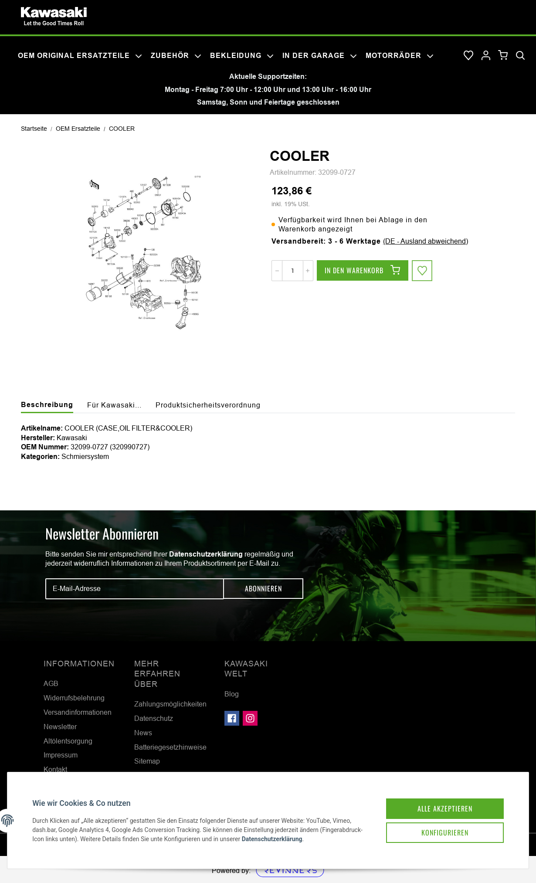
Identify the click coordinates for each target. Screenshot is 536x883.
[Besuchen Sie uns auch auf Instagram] (250, 718)
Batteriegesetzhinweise (170, 747)
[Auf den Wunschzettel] (422, 270)
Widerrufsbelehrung (74, 698)
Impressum (61, 755)
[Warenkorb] (503, 55)
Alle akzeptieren (443, 807)
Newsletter (60, 726)
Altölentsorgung (68, 741)
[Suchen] (520, 55)
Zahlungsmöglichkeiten (170, 704)
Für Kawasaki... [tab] (114, 405)
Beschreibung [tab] (47, 405)
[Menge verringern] (277, 271)
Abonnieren (263, 589)
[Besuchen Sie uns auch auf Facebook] (231, 718)
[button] (486, 55)
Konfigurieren (443, 831)
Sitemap (147, 761)
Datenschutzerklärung (206, 554)
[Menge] (292, 271)
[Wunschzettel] (468, 55)
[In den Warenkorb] (362, 270)
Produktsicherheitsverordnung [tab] (208, 405)
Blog (231, 694)
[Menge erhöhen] (307, 271)
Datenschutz (153, 718)
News (143, 733)
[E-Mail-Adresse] (134, 588)
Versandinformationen (78, 712)
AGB (51, 683)
